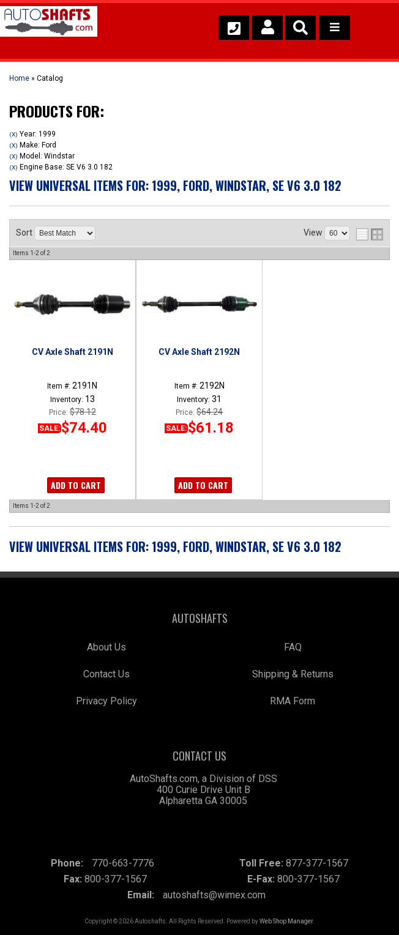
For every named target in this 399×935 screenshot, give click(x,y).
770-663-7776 (123, 863)
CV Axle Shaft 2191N (72, 352)
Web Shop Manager (286, 921)
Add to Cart (76, 485)
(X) (13, 134)
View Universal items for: (175, 185)
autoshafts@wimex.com (214, 895)
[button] (300, 27)
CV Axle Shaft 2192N (199, 352)
